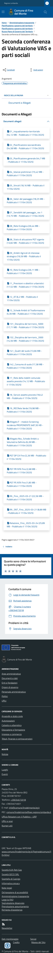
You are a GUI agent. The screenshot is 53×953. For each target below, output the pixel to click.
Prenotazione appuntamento (15, 906)
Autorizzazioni (8, 720)
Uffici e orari (7, 821)
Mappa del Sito (38, 942)
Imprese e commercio (12, 734)
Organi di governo (10, 687)
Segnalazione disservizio (13, 903)
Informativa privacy (11, 883)
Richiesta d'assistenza (12, 909)
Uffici (4, 700)
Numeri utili (7, 825)
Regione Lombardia (11, 3)
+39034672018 (18, 799)
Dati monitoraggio (10, 939)
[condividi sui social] (8, 70)
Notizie (5, 754)
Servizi (33, 939)
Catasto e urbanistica (11, 725)
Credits (16, 942)
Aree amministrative (11, 673)
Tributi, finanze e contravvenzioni (17, 738)
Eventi (5, 774)
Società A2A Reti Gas (12, 870)
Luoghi (5, 769)
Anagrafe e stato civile (12, 716)
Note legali (7, 888)
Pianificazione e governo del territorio (17, 25)
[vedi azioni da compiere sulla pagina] (36, 70)
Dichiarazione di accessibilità (15, 892)
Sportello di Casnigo (11, 879)
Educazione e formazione (13, 729)
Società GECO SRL (10, 874)
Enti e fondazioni (9, 682)
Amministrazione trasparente (21, 22)
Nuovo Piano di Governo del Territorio (17, 31)
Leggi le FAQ (7, 899)
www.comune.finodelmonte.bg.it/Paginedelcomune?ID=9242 (26, 853)
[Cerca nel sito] (44, 12)
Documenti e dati (10, 678)
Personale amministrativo (14, 691)
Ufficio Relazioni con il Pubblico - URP (19, 816)
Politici (5, 696)
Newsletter (7, 928)
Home (4, 22)
